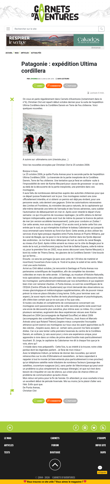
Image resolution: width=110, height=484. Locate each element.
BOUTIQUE (55, 452)
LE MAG (7, 438)
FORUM (55, 445)
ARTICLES (8, 445)
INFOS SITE (100, 445)
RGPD (103, 452)
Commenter (54, 85)
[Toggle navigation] (8, 29)
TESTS (7, 452)
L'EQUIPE (101, 438)
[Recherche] (56, 29)
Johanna (34, 79)
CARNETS (55, 438)
